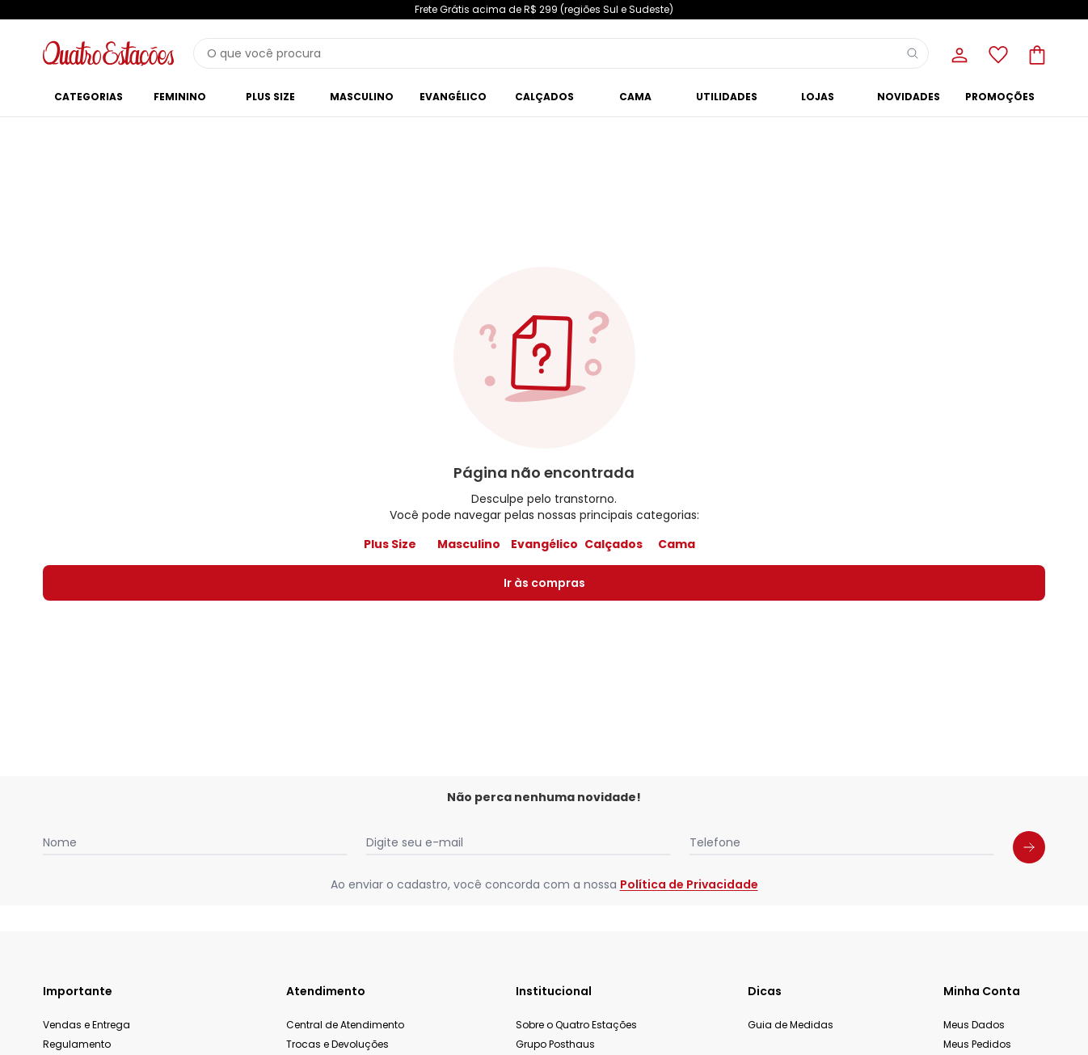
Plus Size (390, 544)
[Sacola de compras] (1035, 53)
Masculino (468, 544)
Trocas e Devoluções (337, 1044)
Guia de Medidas (790, 1025)
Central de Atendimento (345, 1025)
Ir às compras (544, 583)
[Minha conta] (958, 53)
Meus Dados (974, 1025)
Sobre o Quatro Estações (576, 1025)
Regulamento (77, 1044)
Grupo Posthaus (555, 1044)
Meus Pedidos (977, 1044)
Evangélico (544, 544)
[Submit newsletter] (1029, 847)
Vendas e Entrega (86, 1025)
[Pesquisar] (912, 53)
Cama (676, 544)
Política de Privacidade (689, 884)
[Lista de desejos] (996, 53)
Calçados (613, 544)
